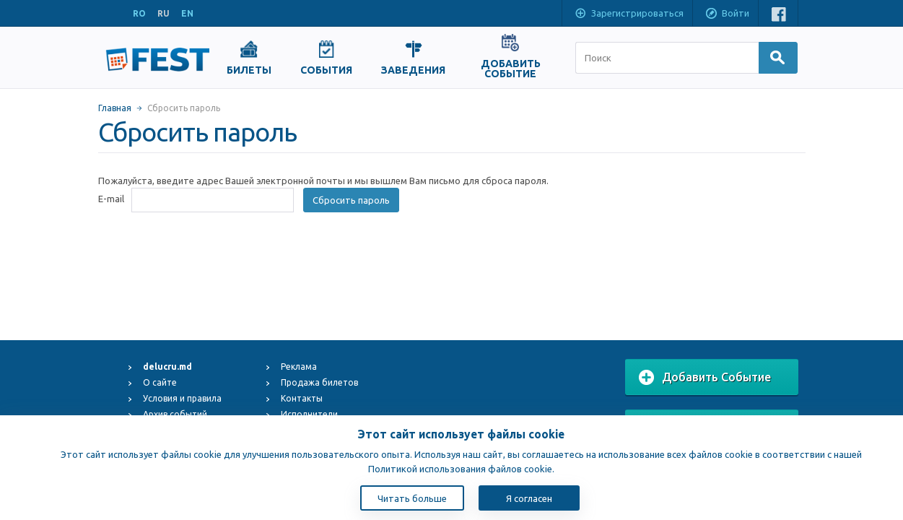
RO (139, 13)
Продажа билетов (319, 382)
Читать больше (412, 498)
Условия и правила (182, 398)
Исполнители (309, 414)
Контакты (302, 398)
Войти (726, 14)
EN (187, 13)
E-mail (111, 199)
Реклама (299, 366)
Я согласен (529, 498)
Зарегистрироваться (629, 14)
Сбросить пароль (351, 200)
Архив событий (175, 414)
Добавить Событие (705, 378)
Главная (114, 108)
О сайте (160, 382)
